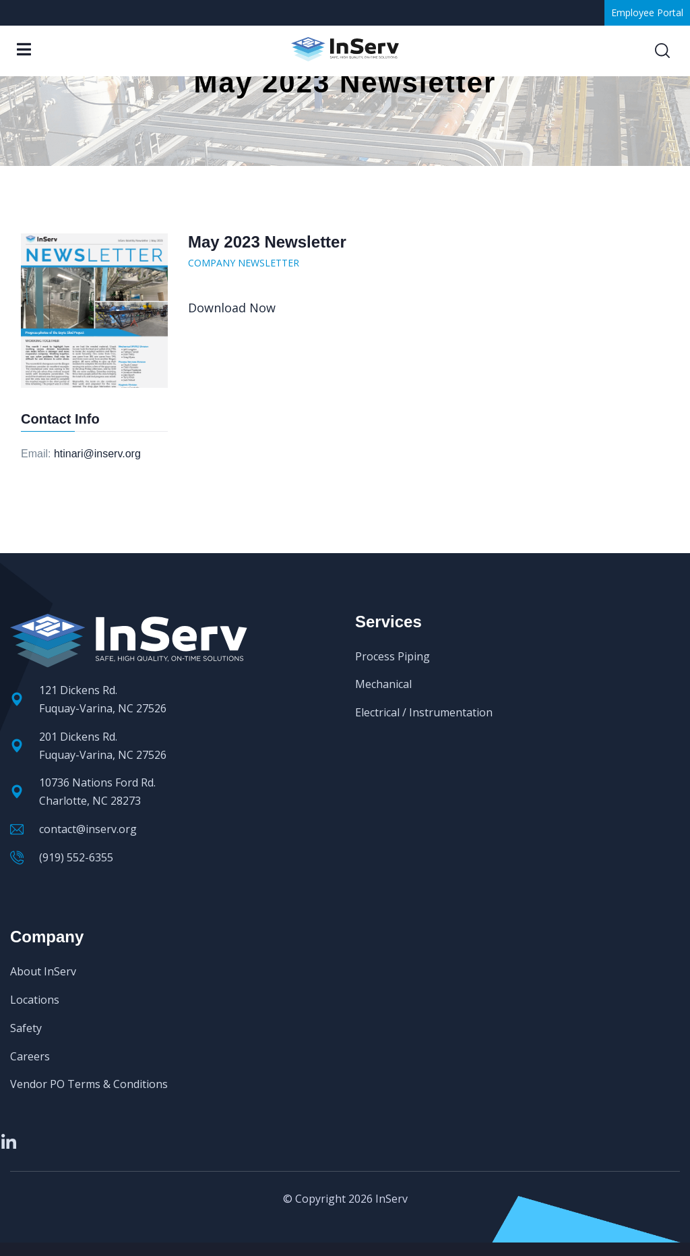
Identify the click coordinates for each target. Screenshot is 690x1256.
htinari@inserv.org (97, 453)
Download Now (232, 307)
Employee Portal (647, 12)
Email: (36, 453)
